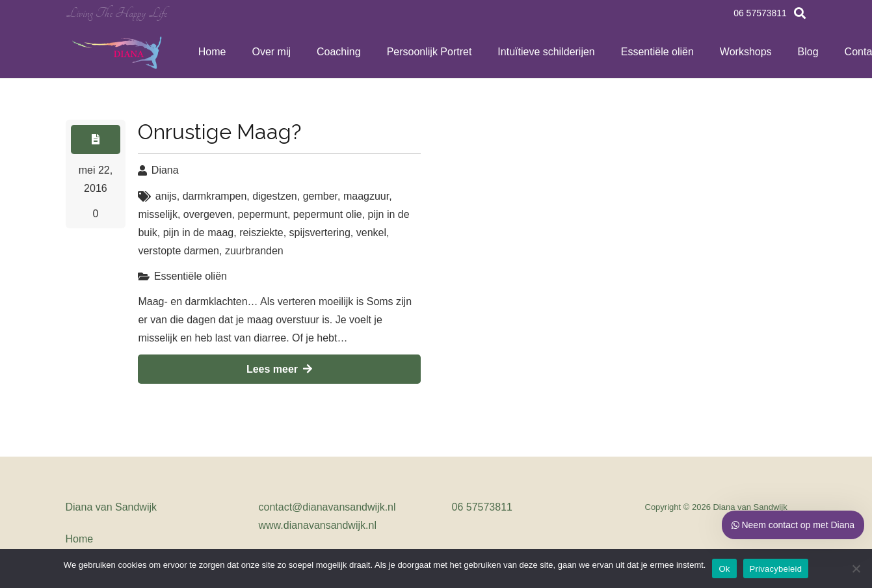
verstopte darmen (178, 250)
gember (320, 196)
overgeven (207, 214)
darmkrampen (215, 196)
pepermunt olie (327, 214)
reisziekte (261, 232)
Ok (724, 569)
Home (80, 538)
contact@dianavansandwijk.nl (327, 507)
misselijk (157, 214)
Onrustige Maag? (219, 132)
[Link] (118, 52)
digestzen (274, 196)
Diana (165, 170)
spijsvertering (319, 232)
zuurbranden (254, 250)
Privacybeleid (776, 569)
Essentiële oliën (190, 276)
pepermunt (262, 214)
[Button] (96, 139)
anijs (166, 196)
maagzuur (366, 196)
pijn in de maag (198, 232)
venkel (371, 232)
